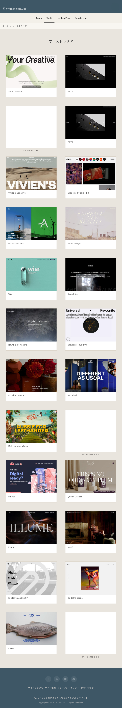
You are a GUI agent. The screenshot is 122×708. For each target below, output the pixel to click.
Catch (11, 648)
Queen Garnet (75, 496)
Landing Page (64, 18)
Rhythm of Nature (17, 344)
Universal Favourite (78, 344)
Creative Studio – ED (78, 192)
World (49, 18)
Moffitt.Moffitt (16, 243)
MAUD (71, 547)
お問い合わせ (87, 687)
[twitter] (57, 679)
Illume (11, 547)
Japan (39, 18)
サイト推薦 (50, 687)
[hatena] (65, 679)
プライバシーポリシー (68, 687)
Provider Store (16, 395)
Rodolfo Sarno (75, 597)
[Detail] (52, 84)
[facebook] (48, 679)
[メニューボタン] (115, 7)
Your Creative (15, 91)
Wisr (10, 294)
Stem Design (74, 243)
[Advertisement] (31, 127)
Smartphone (81, 18)
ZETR (70, 91)
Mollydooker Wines (18, 445)
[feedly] (74, 679)
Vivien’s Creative (17, 192)
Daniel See (73, 294)
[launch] (31, 71)
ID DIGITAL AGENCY (18, 597)
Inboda (11, 496)
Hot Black (73, 395)
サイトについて (35, 687)
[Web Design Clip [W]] (14, 8)
